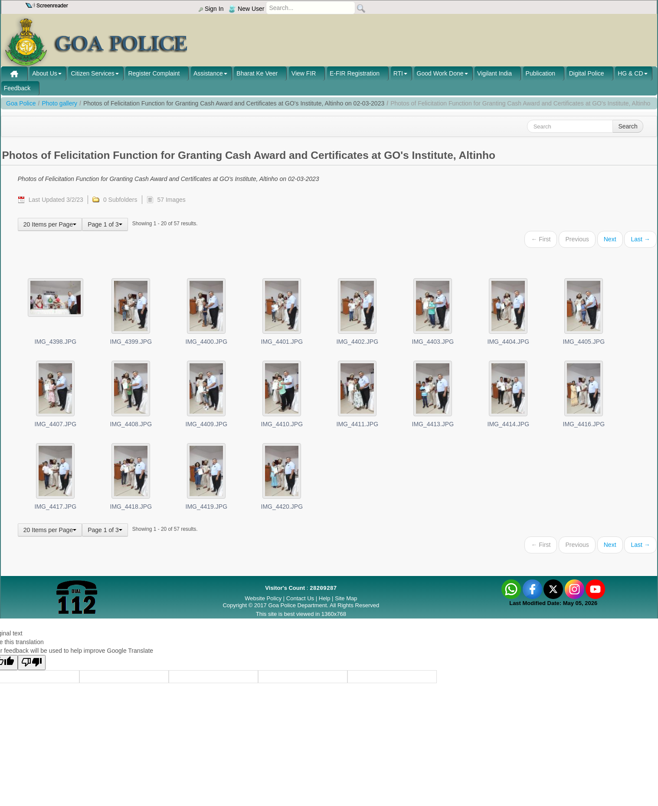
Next (610, 239)
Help (325, 598)
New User (246, 8)
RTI (398, 73)
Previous (577, 239)
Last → (640, 239)
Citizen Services (92, 73)
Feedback (17, 88)
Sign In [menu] (211, 8)
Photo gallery (59, 103)
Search (627, 126)
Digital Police (586, 73)
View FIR (303, 73)
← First (540, 239)
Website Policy (263, 598)
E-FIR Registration (355, 73)
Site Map (346, 598)
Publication (541, 73)
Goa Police (21, 103)
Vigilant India (494, 73)
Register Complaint (154, 73)
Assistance (208, 73)
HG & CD (630, 73)
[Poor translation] (32, 662)
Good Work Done (440, 73)
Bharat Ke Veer (257, 73)
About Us (44, 73)
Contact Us (300, 598)
